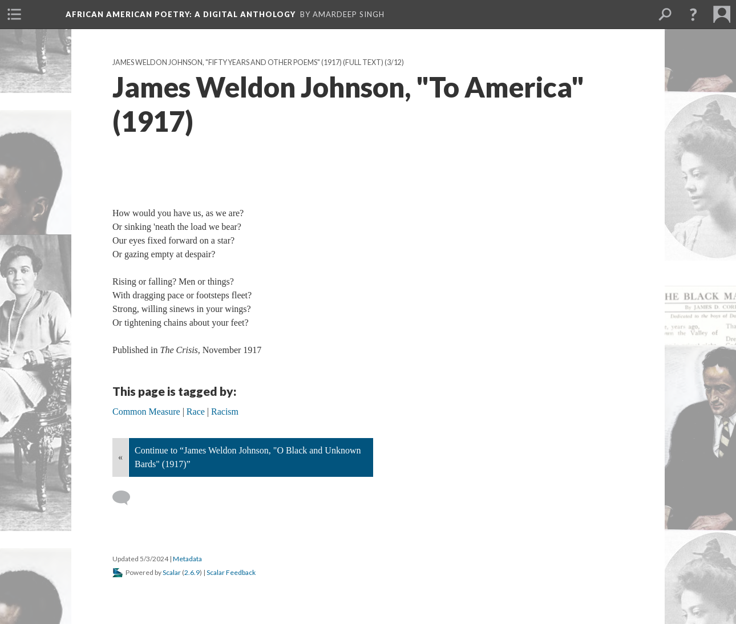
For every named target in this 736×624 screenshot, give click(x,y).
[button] (693, 14)
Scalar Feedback (231, 572)
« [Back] (120, 457)
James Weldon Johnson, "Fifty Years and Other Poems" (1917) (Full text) (247, 62)
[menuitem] (14, 14)
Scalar (172, 572)
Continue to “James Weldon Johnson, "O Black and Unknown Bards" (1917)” (248, 457)
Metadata (187, 558)
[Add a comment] (126, 498)
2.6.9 (192, 572)
